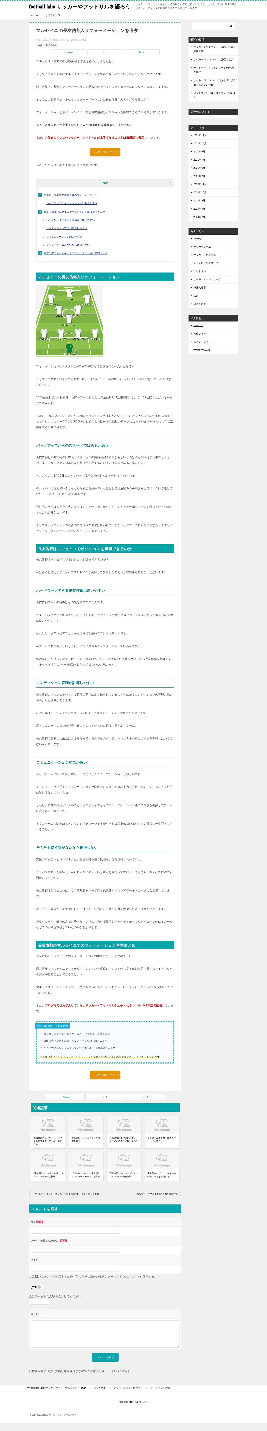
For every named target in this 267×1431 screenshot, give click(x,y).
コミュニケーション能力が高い (64, 244)
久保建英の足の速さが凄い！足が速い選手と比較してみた (123, 1147)
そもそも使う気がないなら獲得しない (68, 252)
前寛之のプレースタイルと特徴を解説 (86, 1147)
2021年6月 (199, 175)
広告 (40, 52)
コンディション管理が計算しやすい (66, 236)
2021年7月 (199, 167)
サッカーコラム (202, 254)
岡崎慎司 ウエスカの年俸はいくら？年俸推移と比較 (48, 1183)
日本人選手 (51, 52)
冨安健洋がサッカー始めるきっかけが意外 (161, 1147)
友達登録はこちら (107, 159)
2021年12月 (200, 143)
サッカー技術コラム (204, 262)
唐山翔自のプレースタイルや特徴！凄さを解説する (161, 1183)
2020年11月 (200, 192)
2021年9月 (199, 159)
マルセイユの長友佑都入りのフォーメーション (70, 202)
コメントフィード (203, 349)
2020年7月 (199, 224)
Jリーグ (197, 246)
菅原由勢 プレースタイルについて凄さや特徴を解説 (124, 1183)
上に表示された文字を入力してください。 (56, 1304)
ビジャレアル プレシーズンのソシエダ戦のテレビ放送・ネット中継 (66, 1202)
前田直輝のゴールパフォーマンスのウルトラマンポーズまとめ (48, 1148)
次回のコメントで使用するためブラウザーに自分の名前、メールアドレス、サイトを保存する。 (94, 1284)
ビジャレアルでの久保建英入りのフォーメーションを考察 (86, 1183)
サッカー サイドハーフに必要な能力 (213, 67)
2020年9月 (199, 208)
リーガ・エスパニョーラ (207, 287)
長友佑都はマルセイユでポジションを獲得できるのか (74, 219)
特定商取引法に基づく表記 (133, 1409)
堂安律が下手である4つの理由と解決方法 (157, 1202)
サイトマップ (52, 23)
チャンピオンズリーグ (205, 270)
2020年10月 (200, 200)
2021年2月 (199, 184)
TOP (58, 1395)
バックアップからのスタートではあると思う (71, 211)
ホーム (34, 23)
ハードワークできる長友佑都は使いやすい (70, 227)
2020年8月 (199, 216)
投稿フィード (200, 341)
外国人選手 (199, 295)
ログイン (198, 333)
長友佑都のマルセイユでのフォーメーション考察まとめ (76, 261)
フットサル (199, 279)
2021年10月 (200, 151)
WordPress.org (201, 357)
